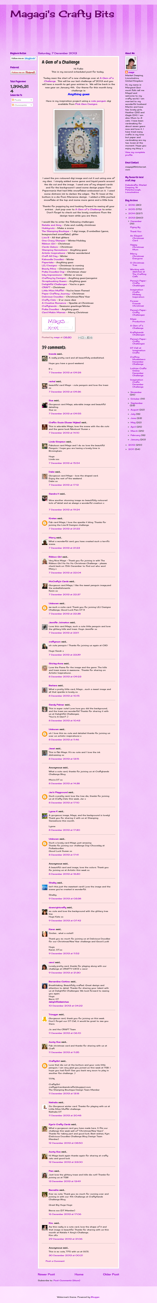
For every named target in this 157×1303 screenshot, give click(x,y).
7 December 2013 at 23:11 (64, 633)
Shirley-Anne (56, 663)
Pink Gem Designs (86, 104)
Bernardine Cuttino (59, 981)
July (133, 414)
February (136, 435)
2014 (132, 213)
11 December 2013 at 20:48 (65, 1115)
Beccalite (54, 1190)
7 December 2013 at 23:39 (65, 654)
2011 (131, 449)
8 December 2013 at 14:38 (64, 783)
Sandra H (54, 494)
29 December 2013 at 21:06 (65, 1239)
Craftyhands (49, 306)
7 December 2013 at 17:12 (64, 485)
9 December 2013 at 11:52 (64, 953)
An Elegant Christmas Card (137, 238)
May (133, 422)
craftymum (55, 641)
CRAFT (46, 287)
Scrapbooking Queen (54, 281)
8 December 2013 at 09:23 (65, 676)
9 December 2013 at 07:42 (65, 920)
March (135, 431)
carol (51, 962)
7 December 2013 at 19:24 (64, 509)
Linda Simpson (57, 441)
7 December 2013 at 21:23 (64, 548)
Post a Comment (55, 1261)
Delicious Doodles (52, 296)
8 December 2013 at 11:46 (64, 739)
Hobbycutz (48, 228)
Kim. (51, 1223)
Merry (52, 537)
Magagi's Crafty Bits (62, 13)
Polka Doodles (50, 309)
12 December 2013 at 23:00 (66, 1162)
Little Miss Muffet (53, 290)
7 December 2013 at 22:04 (65, 572)
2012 (132, 445)
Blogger (95, 1297)
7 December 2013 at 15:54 (64, 463)
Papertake (48, 262)
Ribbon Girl (48, 243)
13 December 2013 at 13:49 (65, 1181)
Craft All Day (49, 256)
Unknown (54, 603)
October (135, 399)
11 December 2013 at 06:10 (65, 1033)
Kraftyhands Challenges (137, 333)
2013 (132, 217)
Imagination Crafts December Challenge (137, 383)
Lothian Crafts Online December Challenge (138, 372)
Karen (52, 929)
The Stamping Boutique (55, 231)
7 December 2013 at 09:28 (65, 372)
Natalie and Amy (51, 225)
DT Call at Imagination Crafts (137, 350)
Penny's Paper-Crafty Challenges (138, 283)
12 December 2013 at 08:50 (66, 1143)
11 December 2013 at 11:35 (64, 1052)
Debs (51, 472)
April (134, 427)
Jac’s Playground (58, 792)
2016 (132, 205)
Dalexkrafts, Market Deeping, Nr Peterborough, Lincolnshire (136, 188)
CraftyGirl (54, 1061)
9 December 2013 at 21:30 (64, 972)
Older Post (111, 1274)
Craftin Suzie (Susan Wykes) (65, 422)
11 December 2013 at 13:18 (64, 1093)
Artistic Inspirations (53, 253)
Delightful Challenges (54, 284)
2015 (132, 209)
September (137, 403)
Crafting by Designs (54, 278)
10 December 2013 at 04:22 (66, 1005)
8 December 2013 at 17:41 (64, 854)
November (136, 392)
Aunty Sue (55, 1042)
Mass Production (137, 320)
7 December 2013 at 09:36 (65, 391)
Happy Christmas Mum (137, 247)
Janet (52, 748)
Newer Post (46, 1274)
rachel (52, 381)
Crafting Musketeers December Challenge (137, 360)
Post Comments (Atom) (67, 1280)
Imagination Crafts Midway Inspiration (137, 293)
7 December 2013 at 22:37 (64, 594)
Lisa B (45, 237)
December (136, 221)
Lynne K (53, 811)
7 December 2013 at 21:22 (64, 528)
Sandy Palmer (56, 704)
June (134, 418)
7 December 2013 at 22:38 (65, 613)
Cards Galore (50, 247)
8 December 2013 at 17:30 (64, 830)
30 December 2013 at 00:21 (66, 1255)
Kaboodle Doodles (53, 259)
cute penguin (98, 101)
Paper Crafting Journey (56, 293)
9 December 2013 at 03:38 (65, 898)
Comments (19, 105)
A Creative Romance (54, 303)
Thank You (135, 231)
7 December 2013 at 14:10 (64, 433)
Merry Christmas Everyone (137, 256)
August (135, 409)
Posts (16, 100)
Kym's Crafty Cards (59, 1124)
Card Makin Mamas (53, 312)
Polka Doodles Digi (53, 272)
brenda (52, 354)
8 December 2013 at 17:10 (64, 802)
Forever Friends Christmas (137, 303)
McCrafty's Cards (59, 581)
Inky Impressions (52, 275)
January (135, 439)
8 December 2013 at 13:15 (64, 759)
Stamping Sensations (54, 250)
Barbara (53, 685)
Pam (51, 1171)
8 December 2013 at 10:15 (64, 696)
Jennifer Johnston (59, 622)
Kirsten (53, 518)
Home (79, 1274)
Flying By (135, 227)
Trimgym (53, 1014)
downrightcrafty (57, 907)
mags (131, 72)
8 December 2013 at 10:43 (64, 720)
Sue (51, 400)
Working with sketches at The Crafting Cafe (138, 273)
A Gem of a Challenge (88, 209)
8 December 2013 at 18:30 (64, 874)
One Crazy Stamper (53, 240)
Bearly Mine (49, 268)
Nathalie (53, 1102)
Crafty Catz (49, 300)
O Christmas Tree (137, 263)
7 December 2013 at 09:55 (65, 413)
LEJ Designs (49, 265)
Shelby (52, 882)
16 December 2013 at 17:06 (65, 1214)
